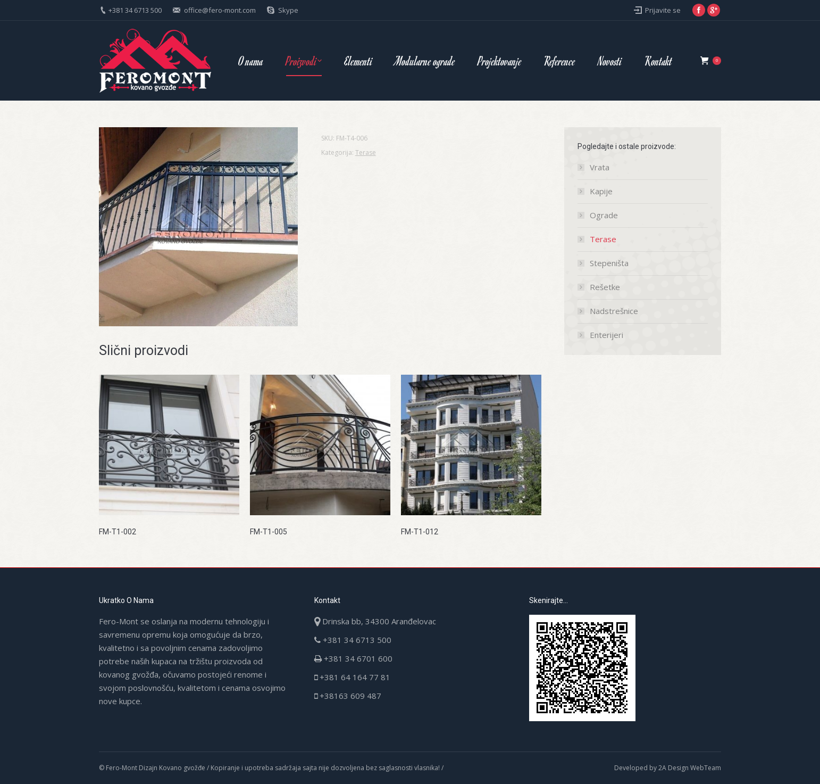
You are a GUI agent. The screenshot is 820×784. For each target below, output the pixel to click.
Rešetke (605, 287)
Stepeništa (609, 263)
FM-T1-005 (268, 531)
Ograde (604, 215)
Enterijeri (606, 334)
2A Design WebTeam (689, 767)
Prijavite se (663, 10)
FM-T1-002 (117, 531)
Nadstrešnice (614, 311)
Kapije (601, 191)
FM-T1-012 (419, 531)
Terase (365, 152)
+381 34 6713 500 (135, 10)
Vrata (599, 167)
